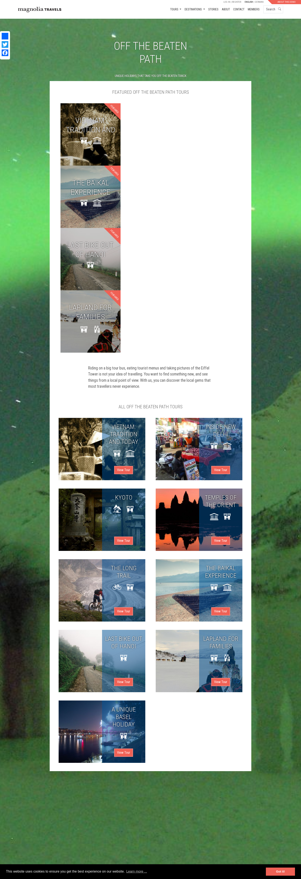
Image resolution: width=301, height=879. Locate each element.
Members (254, 9)
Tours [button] (174, 9)
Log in (226, 2)
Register (236, 2)
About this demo (287, 2)
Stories (213, 9)
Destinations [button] (193, 9)
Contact (238, 9)
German (259, 2)
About (226, 9)
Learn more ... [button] (136, 871)
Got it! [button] (280, 871)
